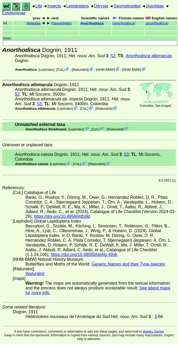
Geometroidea (126, 6)
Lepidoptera (77, 6)
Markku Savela (153, 331)
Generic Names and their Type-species (128, 264)
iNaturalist (80, 70)
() (123, 23)
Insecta (54, 6)
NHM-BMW (105, 70)
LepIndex (47, 70)
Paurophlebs (61, 23)
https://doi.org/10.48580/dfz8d (62, 216)
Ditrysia (101, 6)
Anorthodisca (92, 23)
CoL (60, 70)
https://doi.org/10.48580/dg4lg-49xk (84, 254)
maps (166, 106)
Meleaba (33, 23)
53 (39, 104)
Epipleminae (13, 13)
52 (113, 56)
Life (38, 6)
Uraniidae (155, 6)
